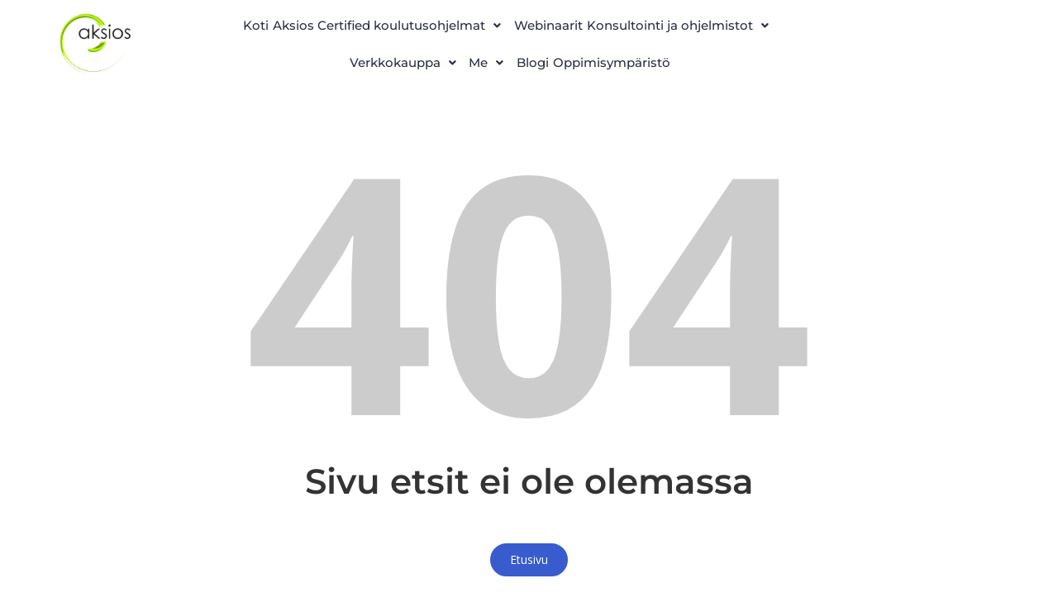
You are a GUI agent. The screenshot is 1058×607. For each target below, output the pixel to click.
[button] (488, 20)
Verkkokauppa (555, 59)
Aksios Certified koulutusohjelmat (488, 19)
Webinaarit (665, 19)
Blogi (721, 59)
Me (658, 59)
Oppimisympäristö (510, 99)
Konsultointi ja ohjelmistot (378, 59)
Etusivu (529, 590)
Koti (333, 19)
